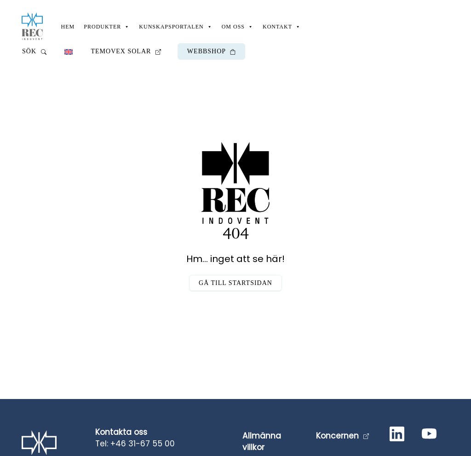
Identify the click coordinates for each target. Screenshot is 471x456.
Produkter (107, 26)
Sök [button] (34, 51)
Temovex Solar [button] (126, 51)
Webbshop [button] (211, 51)
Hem (68, 26)
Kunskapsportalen (175, 26)
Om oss (237, 26)
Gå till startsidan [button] (235, 282)
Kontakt (282, 26)
